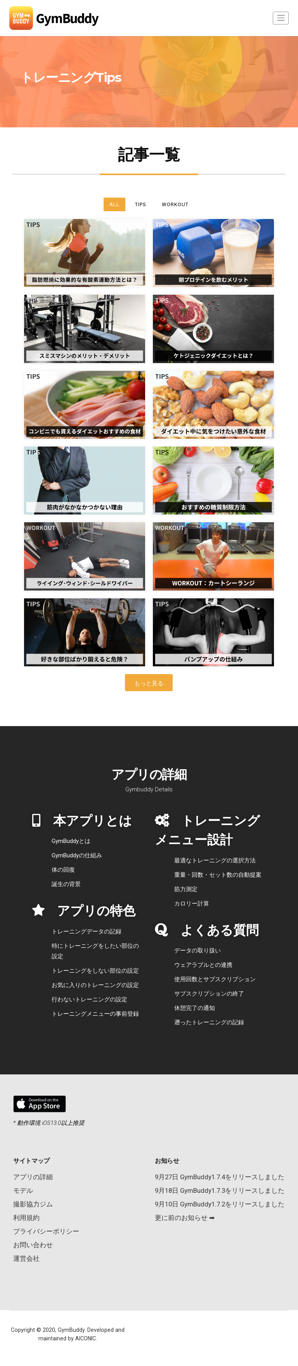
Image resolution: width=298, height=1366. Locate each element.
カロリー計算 (191, 903)
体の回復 (63, 869)
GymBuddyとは (71, 841)
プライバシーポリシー (46, 1231)
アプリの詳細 (33, 1177)
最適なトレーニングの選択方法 (215, 860)
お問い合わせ (33, 1245)
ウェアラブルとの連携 (203, 964)
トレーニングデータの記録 (86, 931)
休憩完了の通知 (194, 1008)
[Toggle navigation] (281, 18)
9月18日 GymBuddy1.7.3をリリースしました (219, 1190)
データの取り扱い (197, 950)
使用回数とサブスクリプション (215, 979)
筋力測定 (186, 889)
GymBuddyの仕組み (77, 855)
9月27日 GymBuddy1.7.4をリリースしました (219, 1177)
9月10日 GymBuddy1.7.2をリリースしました (219, 1204)
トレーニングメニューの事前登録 (95, 1013)
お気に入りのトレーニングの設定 (95, 985)
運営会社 (26, 1258)
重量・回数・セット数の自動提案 (218, 874)
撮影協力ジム (33, 1204)
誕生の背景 (66, 884)
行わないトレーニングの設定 (89, 999)
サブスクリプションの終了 (209, 993)
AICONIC (85, 1338)
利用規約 (26, 1218)
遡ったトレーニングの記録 (209, 1022)
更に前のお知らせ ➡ (185, 1218)
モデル (23, 1190)
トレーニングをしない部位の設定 (95, 970)
